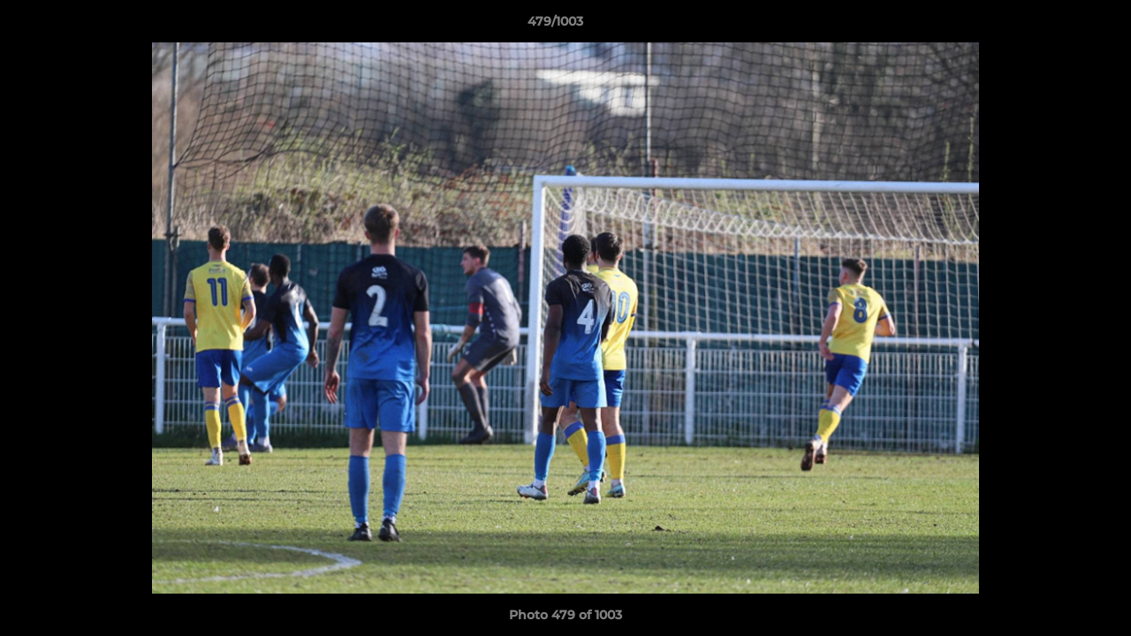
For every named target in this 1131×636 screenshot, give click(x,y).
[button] (1056, 26)
